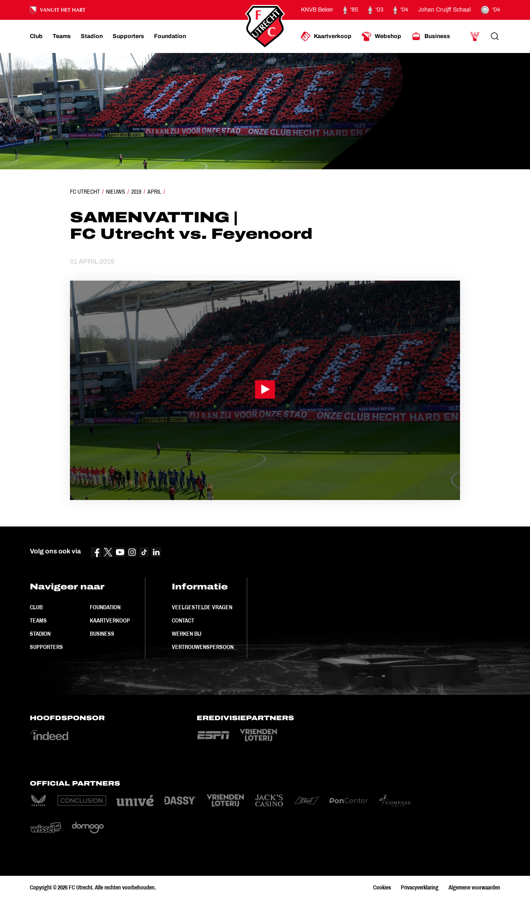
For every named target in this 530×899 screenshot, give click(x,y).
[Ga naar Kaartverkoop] (326, 36)
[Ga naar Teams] (62, 36)
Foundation (105, 607)
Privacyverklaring (419, 887)
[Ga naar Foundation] (170, 36)
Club (36, 607)
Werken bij (186, 633)
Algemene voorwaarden (474, 887)
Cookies (382, 887)
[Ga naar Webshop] (381, 36)
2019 (136, 191)
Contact (183, 620)
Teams (38, 620)
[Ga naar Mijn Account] (475, 36)
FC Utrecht (85, 191)
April (154, 191)
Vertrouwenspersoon (203, 647)
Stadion (40, 633)
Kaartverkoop (110, 620)
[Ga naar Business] (430, 36)
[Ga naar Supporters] (128, 36)
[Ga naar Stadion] (92, 36)
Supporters (46, 647)
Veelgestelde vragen (202, 607)
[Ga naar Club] (36, 36)
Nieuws (115, 191)
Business (102, 633)
